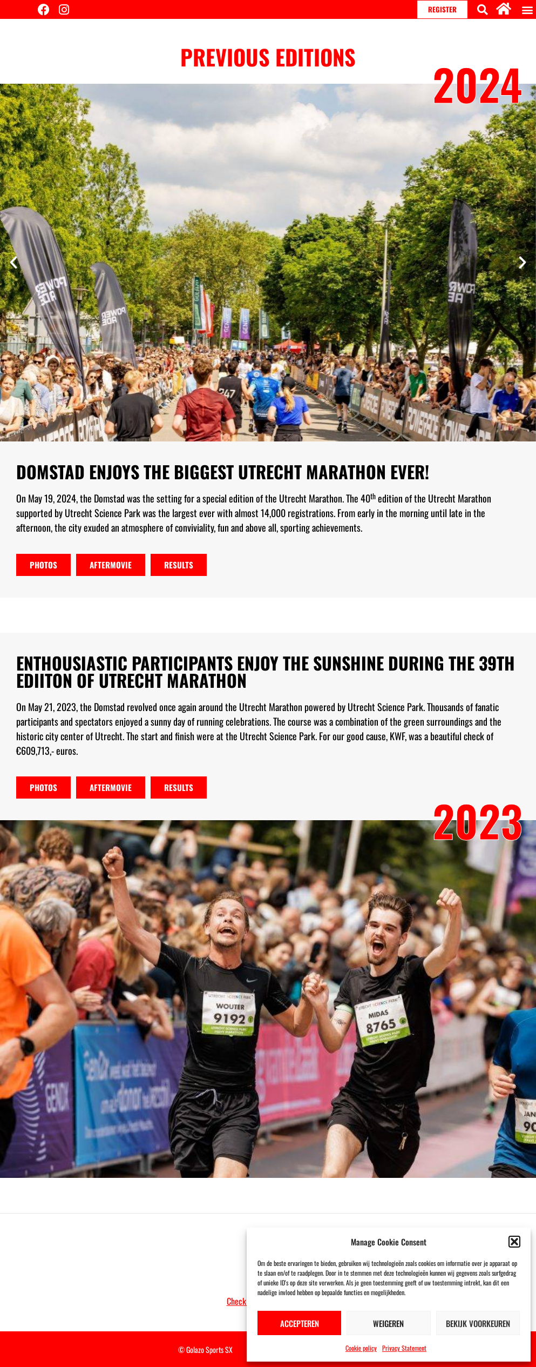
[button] (514, 1241)
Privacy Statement (404, 1347)
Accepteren (299, 1323)
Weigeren (388, 1323)
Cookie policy (361, 1347)
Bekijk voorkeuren (478, 1323)
